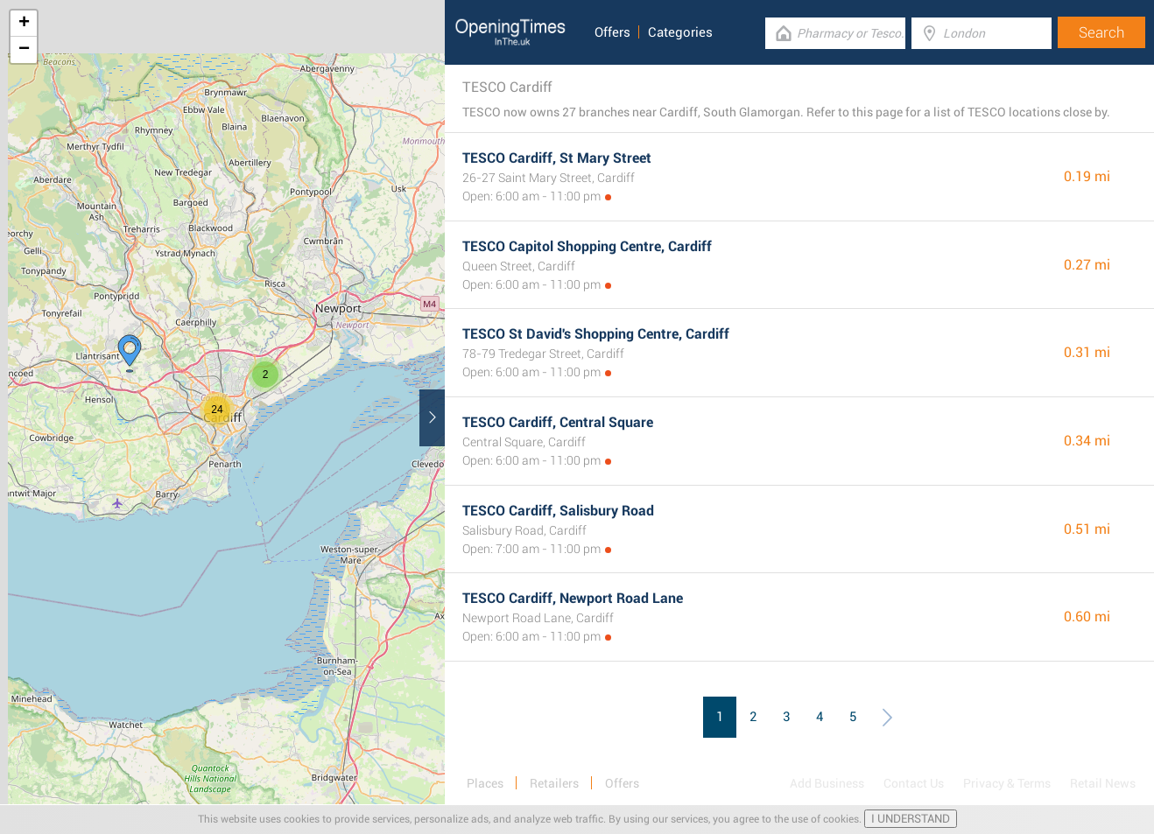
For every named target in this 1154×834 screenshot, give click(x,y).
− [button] (24, 50)
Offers (612, 32)
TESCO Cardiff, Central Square (557, 422)
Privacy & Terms (1007, 783)
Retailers (554, 783)
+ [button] (24, 24)
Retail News (1103, 783)
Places (485, 783)
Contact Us (913, 783)
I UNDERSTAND (910, 818)
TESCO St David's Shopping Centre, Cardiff (595, 334)
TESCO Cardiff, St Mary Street (556, 158)
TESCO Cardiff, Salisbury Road (558, 510)
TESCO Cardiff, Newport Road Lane (572, 598)
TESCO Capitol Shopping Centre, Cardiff (587, 246)
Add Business (827, 783)
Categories (680, 32)
